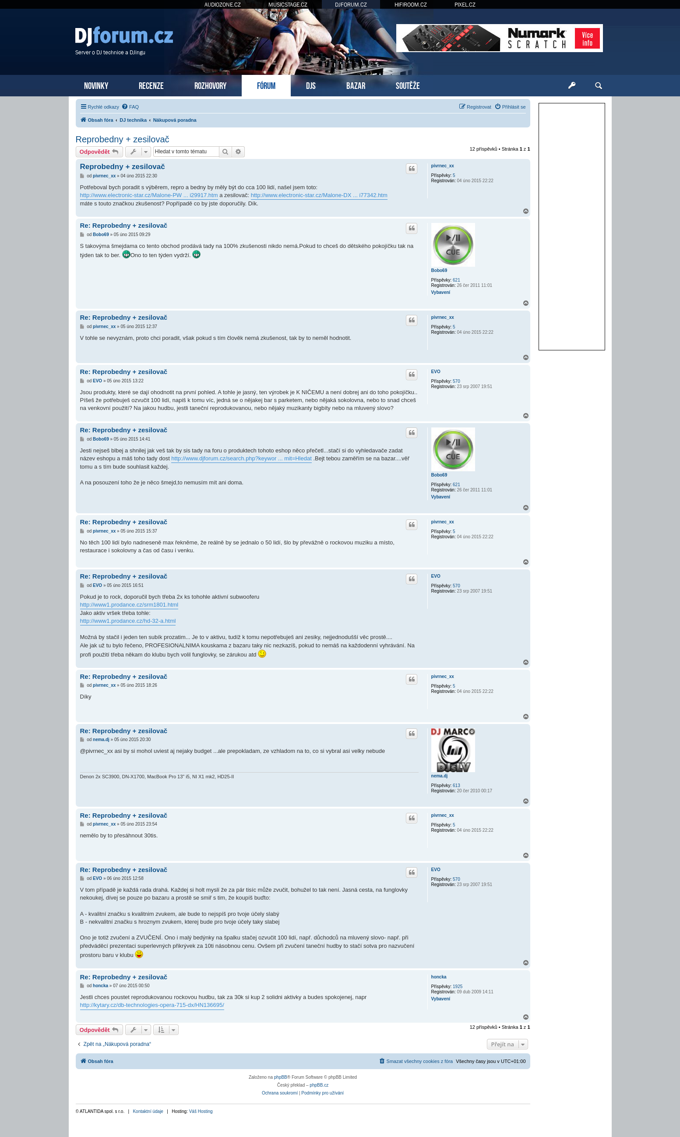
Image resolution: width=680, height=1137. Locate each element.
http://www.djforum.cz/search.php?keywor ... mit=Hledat (241, 458)
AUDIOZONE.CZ (222, 4)
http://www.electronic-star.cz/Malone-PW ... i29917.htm (149, 195)
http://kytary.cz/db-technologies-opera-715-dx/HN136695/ (152, 1005)
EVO (435, 371)
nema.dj (439, 775)
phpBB (280, 1077)
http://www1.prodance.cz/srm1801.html (129, 604)
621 (456, 280)
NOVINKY (96, 84)
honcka (439, 977)
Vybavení (441, 292)
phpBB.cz (319, 1085)
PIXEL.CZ (465, 4)
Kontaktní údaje (148, 1111)
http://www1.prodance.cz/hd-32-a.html (128, 621)
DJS (311, 84)
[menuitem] (130, 107)
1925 (457, 986)
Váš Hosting (201, 1111)
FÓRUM (266, 84)
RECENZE (151, 84)
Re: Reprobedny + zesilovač (124, 225)
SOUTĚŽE (408, 84)
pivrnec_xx (442, 165)
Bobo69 (439, 270)
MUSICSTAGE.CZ (287, 4)
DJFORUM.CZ (351, 4)
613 (456, 785)
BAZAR (355, 84)
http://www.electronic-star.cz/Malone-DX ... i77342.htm (319, 195)
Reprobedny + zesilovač (122, 139)
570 (456, 381)
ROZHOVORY (210, 84)
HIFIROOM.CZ (411, 4)
